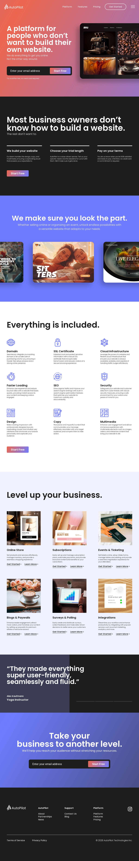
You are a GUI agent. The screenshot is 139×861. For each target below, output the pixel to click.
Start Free (60, 70)
